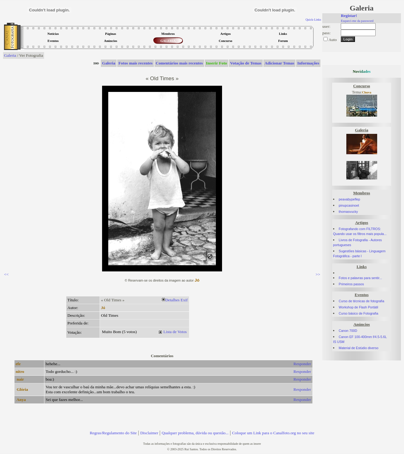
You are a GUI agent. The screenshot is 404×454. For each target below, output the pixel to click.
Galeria (10, 55)
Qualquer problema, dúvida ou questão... (195, 433)
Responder (302, 363)
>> (317, 274)
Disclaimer (149, 433)
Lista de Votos (175, 331)
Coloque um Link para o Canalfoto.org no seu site (273, 433)
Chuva (366, 92)
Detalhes (172, 300)
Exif (184, 300)
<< (6, 274)
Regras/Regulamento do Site (113, 433)
